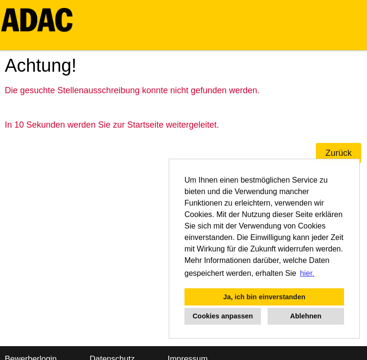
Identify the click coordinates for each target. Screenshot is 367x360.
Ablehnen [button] (306, 316)
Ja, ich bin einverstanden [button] (264, 297)
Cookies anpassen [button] (223, 316)
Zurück (338, 153)
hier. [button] (307, 273)
